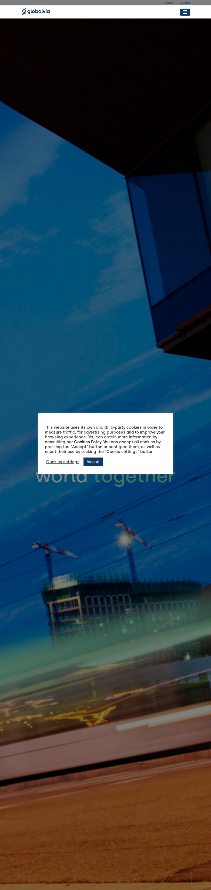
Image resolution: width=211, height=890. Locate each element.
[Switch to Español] (184, 4)
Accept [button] (93, 462)
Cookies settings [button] (62, 461)
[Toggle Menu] (184, 12)
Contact (169, 2)
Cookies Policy (87, 441)
